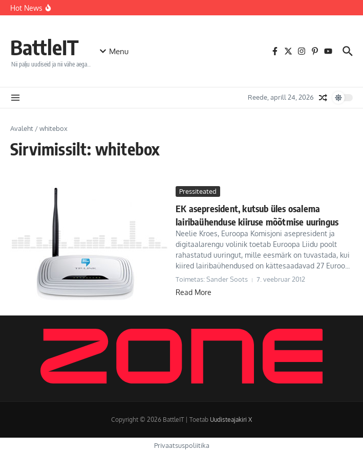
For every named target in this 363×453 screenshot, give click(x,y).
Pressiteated (198, 191)
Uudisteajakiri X (231, 419)
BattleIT (44, 47)
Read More (193, 292)
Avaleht (21, 128)
